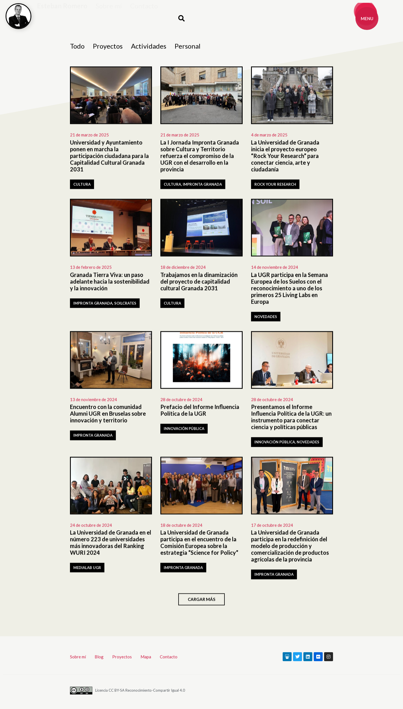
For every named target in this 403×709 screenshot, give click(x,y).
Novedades (265, 318)
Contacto (144, 13)
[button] (181, 18)
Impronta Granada (202, 186)
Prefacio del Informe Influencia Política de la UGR (199, 412)
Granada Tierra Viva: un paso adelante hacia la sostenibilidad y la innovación (109, 283)
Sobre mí (109, 13)
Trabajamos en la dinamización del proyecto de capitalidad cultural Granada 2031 (199, 283)
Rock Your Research (275, 186)
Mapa (145, 656)
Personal (187, 48)
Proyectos (108, 48)
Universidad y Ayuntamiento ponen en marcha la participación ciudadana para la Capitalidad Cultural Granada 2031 (109, 157)
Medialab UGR (87, 569)
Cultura (82, 186)
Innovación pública (184, 430)
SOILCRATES (125, 304)
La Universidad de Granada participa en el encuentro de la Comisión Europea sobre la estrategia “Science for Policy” (199, 544)
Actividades (148, 48)
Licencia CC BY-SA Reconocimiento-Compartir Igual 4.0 (140, 690)
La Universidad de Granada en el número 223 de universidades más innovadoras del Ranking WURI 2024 (110, 544)
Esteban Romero (62, 13)
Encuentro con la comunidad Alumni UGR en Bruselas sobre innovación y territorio (108, 415)
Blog (99, 656)
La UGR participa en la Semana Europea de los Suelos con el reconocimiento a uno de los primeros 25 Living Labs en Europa (289, 289)
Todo (77, 48)
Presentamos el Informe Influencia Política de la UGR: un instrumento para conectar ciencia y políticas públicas (291, 418)
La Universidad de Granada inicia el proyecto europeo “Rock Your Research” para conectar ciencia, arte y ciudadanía (285, 157)
